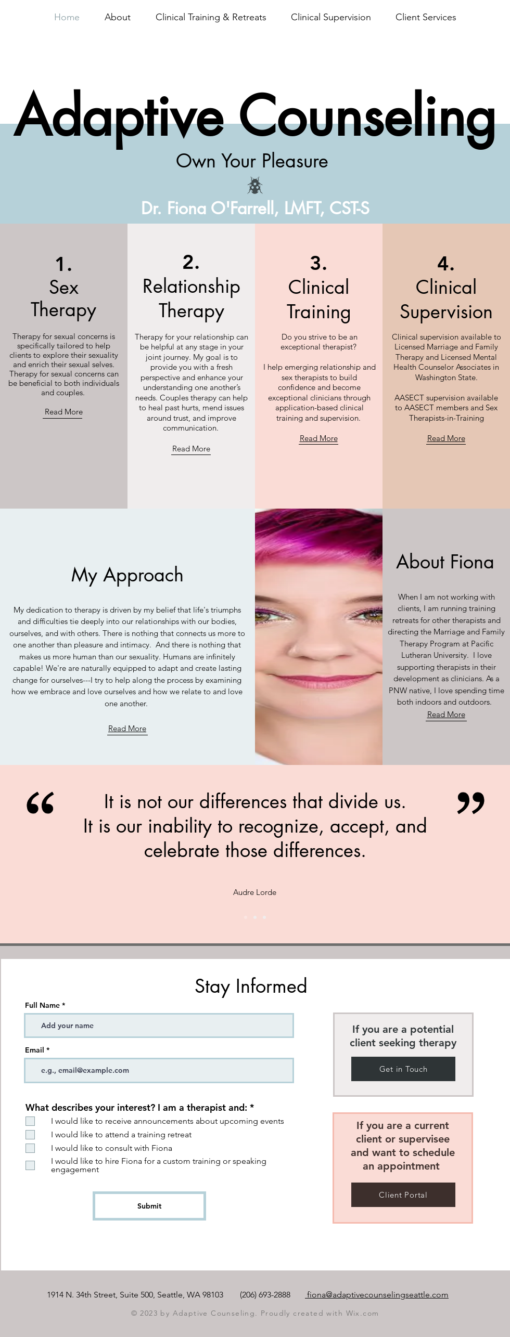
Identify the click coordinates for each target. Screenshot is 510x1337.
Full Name (42, 1005)
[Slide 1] (255, 917)
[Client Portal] (403, 1195)
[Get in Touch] (403, 1069)
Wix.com (362, 1313)
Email (34, 1050)
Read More (64, 412)
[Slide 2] (245, 917)
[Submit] (149, 1206)
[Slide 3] (264, 917)
